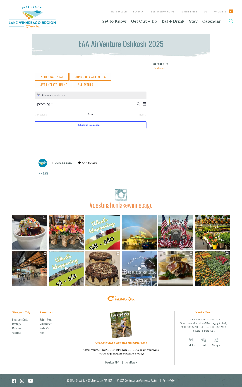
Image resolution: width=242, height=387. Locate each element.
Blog (42, 333)
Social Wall (45, 328)
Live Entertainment (53, 85)
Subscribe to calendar (88, 125)
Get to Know (114, 21)
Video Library (45, 324)
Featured (159, 68)
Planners (136, 11)
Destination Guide (160, 11)
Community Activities (90, 77)
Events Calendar (52, 77)
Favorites (223, 11)
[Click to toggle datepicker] (44, 104)
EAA (205, 11)
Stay (193, 21)
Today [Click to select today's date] (90, 114)
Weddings (16, 333)
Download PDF (112, 362)
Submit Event (187, 11)
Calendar (211, 21)
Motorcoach (115, 11)
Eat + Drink (173, 21)
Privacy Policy (169, 380)
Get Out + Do (144, 21)
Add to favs (87, 163)
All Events (85, 85)
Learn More (130, 362)
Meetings (16, 324)
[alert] (90, 95)
